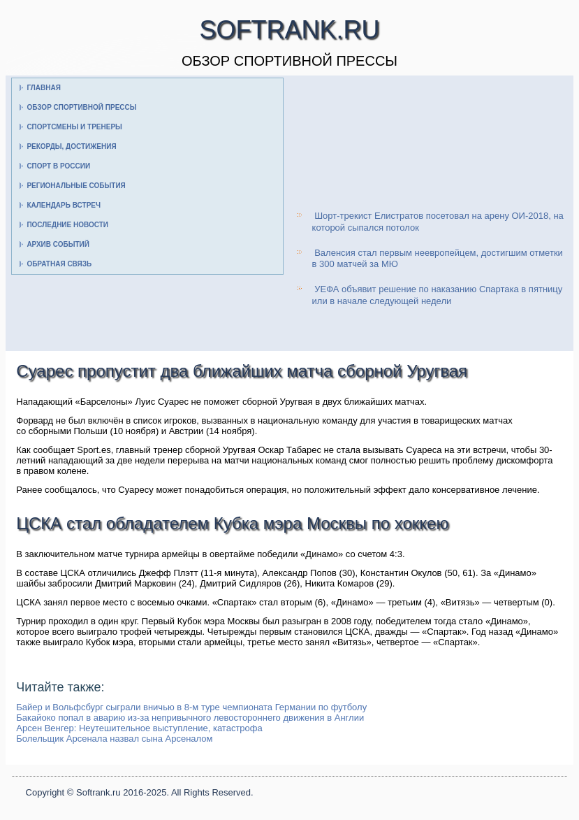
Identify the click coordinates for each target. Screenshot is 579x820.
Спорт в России (58, 166)
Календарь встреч (64, 205)
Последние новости (67, 225)
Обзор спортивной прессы (81, 107)
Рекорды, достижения (71, 146)
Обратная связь (59, 264)
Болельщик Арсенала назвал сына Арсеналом (114, 738)
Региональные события (76, 185)
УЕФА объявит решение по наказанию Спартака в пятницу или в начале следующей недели (437, 294)
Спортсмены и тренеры (74, 127)
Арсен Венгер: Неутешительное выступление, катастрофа (139, 728)
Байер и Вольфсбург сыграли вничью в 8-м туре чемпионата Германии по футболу (191, 707)
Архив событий (58, 244)
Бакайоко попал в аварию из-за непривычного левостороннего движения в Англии (190, 717)
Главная (44, 88)
